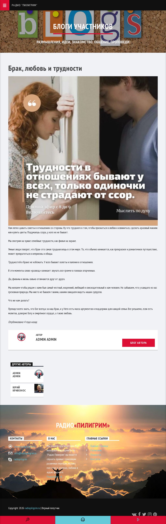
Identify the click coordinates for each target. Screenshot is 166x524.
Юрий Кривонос (19, 388)
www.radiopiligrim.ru (25, 446)
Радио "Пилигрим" (24, 5)
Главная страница (99, 446)
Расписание (96, 450)
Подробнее (54, 477)
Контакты (95, 459)
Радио (83, 425)
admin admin (46, 339)
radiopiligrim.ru (32, 508)
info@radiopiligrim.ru (25, 453)
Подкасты (95, 455)
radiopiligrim (20, 459)
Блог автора (138, 343)
